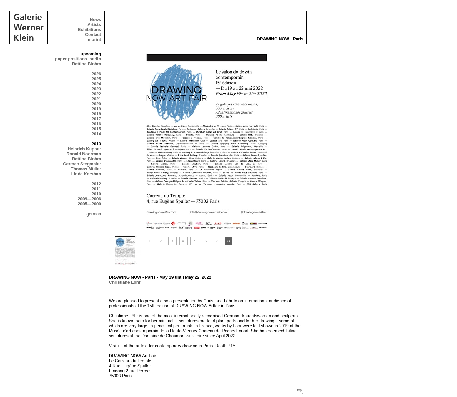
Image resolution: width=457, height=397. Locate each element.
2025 (96, 78)
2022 (96, 93)
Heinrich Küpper (84, 149)
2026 (96, 73)
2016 (96, 123)
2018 (96, 113)
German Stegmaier (82, 164)
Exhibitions (89, 29)
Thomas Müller (86, 169)
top (299, 390)
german (93, 214)
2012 (96, 184)
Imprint (93, 39)
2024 (96, 83)
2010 (96, 194)
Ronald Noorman (83, 154)
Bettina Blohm (86, 63)
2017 (96, 118)
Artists (94, 24)
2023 (96, 88)
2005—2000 (89, 204)
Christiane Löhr (125, 282)
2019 (96, 108)
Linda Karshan (86, 174)
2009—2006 (89, 199)
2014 (96, 134)
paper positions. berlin (78, 58)
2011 (96, 189)
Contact (93, 34)
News (95, 19)
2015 (96, 128)
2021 (96, 98)
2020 (96, 103)
